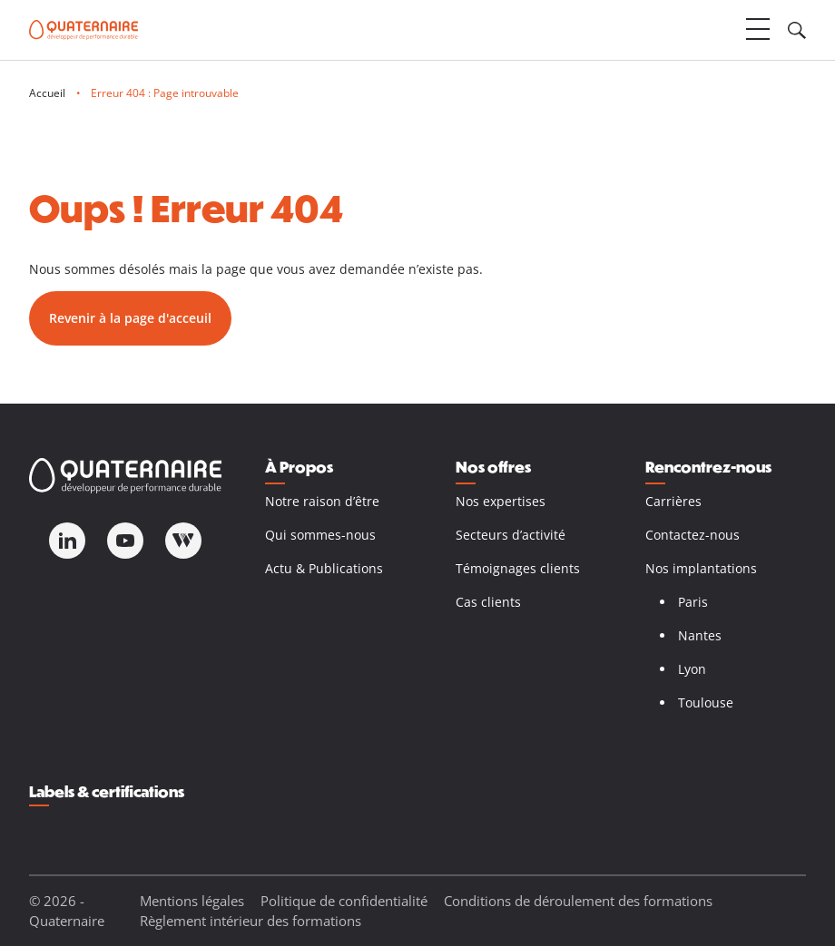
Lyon (692, 669)
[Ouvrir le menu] (758, 30)
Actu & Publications (324, 568)
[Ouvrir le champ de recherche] (797, 30)
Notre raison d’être (322, 501)
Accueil (47, 93)
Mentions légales (192, 901)
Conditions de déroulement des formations (578, 901)
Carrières (673, 501)
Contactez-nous (692, 534)
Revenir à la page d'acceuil (130, 318)
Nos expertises (500, 501)
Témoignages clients (518, 568)
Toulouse (705, 702)
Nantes (700, 635)
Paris (693, 601)
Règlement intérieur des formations (250, 921)
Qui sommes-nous (320, 534)
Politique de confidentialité (343, 901)
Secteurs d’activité (510, 534)
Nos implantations (701, 568)
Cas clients (488, 601)
